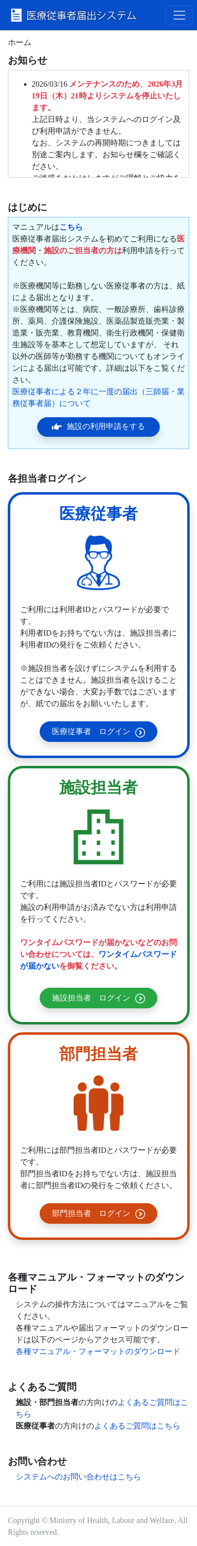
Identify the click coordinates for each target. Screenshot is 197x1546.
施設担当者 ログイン (98, 998)
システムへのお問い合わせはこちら (78, 1477)
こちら (71, 227)
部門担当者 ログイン (98, 1214)
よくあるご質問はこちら (137, 1426)
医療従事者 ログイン (98, 732)
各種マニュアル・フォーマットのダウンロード (98, 1351)
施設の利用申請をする (98, 426)
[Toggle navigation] (179, 15)
